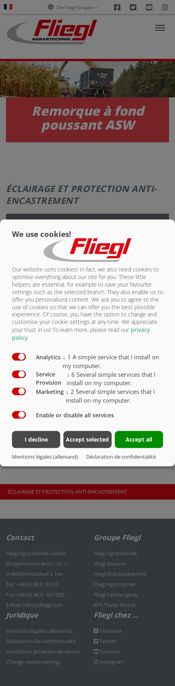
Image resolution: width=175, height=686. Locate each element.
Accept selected (87, 440)
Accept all (139, 440)
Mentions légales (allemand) (45, 457)
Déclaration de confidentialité (121, 457)
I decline (36, 440)
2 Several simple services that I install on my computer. (110, 396)
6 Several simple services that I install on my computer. (111, 378)
